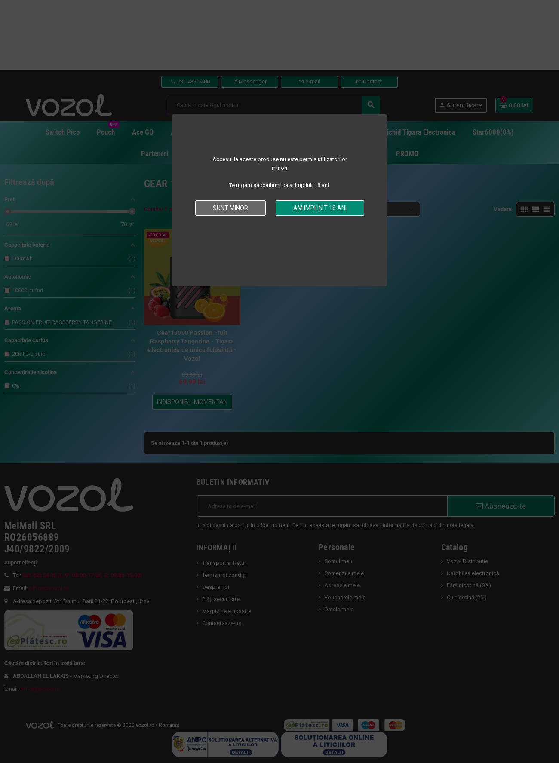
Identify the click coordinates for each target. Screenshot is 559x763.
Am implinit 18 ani (320, 208)
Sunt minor (230, 208)
